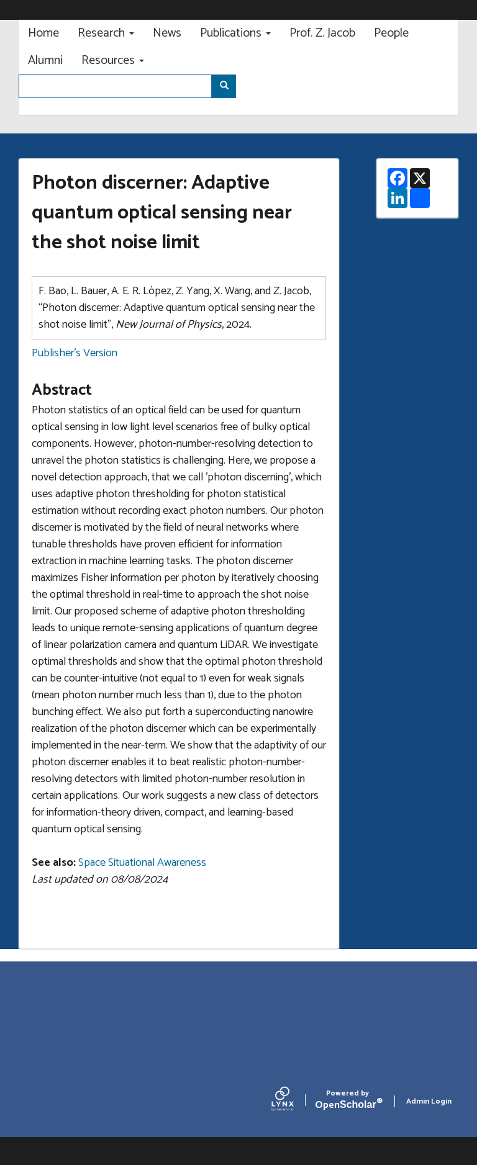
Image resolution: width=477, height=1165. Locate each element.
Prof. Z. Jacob (322, 33)
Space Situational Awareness (142, 862)
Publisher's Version (74, 353)
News (167, 33)
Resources (112, 60)
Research (106, 33)
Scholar (347, 1101)
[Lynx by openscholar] (293, 1101)
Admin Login (429, 1101)
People (391, 33)
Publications (235, 33)
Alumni (45, 60)
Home (43, 33)
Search (228, 86)
